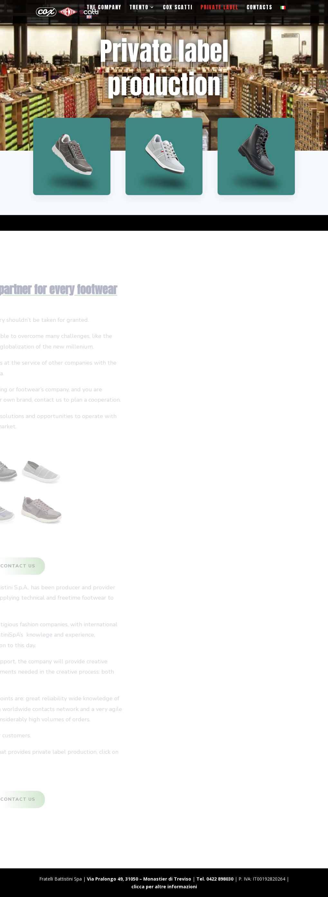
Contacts (259, 8)
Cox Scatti (177, 8)
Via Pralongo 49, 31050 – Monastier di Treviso (139, 879)
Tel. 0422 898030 (214, 879)
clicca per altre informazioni (164, 886)
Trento (138, 8)
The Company (104, 8)
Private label (220, 8)
